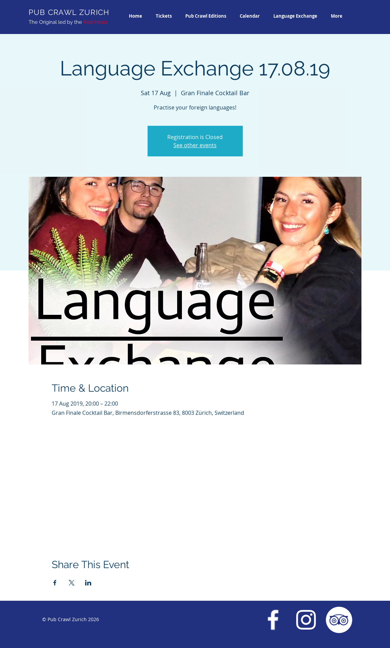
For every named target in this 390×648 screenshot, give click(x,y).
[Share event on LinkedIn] (88, 582)
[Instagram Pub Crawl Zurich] (306, 620)
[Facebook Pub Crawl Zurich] (273, 620)
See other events (195, 145)
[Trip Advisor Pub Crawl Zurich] (339, 620)
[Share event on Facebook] (55, 582)
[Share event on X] (71, 582)
